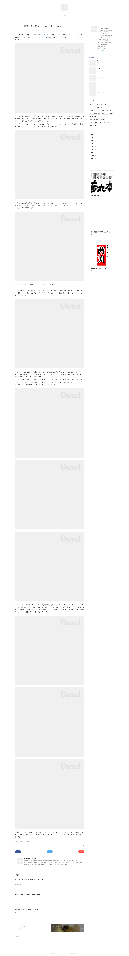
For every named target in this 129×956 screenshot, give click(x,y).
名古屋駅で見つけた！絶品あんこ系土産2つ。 (27, 909)
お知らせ (93, 122)
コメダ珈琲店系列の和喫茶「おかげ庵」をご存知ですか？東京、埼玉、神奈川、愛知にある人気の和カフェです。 (40, 882)
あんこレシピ (107, 113)
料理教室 (93, 116)
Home (64, 15)
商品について (104, 122)
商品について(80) (25, 841)
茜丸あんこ (94, 110)
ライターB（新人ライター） (98, 104)
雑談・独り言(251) (18, 841)
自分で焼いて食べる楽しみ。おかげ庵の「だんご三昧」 (29, 879)
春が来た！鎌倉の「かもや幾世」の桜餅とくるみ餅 (28, 894)
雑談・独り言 (107, 110)
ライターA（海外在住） (97, 107)
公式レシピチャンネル (97, 119)
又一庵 (46, 35)
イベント (93, 125)
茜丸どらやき (95, 113)
